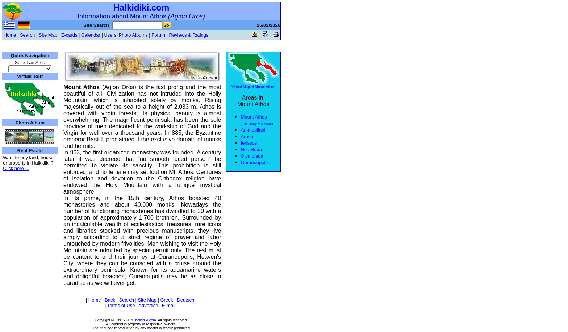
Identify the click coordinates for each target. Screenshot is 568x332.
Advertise (148, 305)
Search (27, 35)
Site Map (48, 35)
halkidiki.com (145, 320)
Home (10, 35)
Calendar (90, 35)
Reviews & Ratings (188, 35)
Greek (166, 300)
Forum (158, 35)
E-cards (69, 35)
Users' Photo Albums (125, 35)
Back (110, 300)
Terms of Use (121, 305)
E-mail (168, 305)
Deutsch (185, 300)
